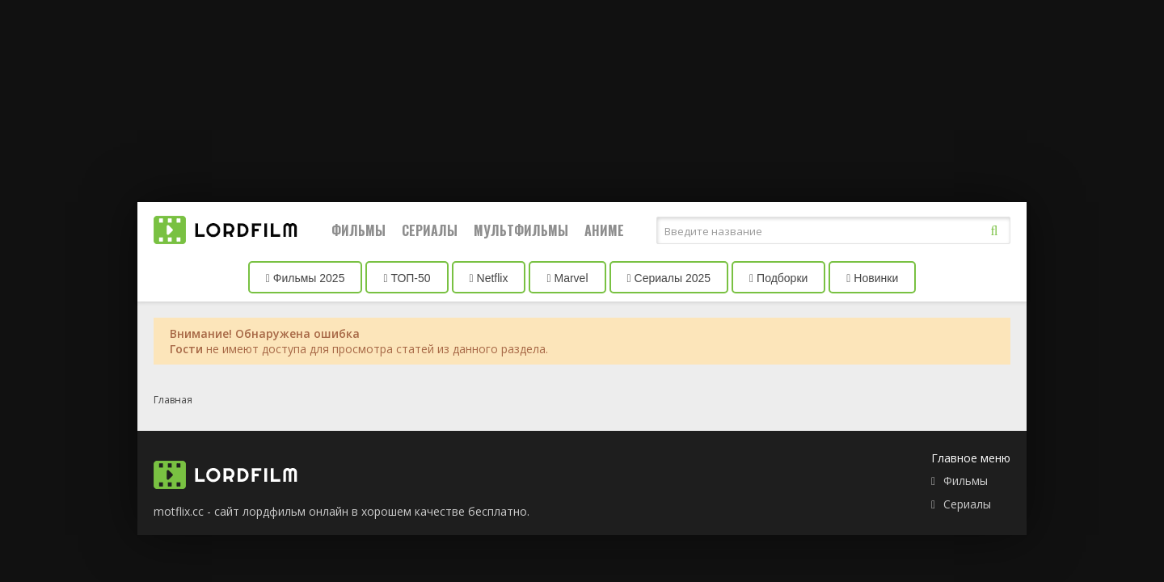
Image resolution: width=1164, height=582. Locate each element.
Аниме (604, 230)
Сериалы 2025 (669, 278)
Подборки (778, 278)
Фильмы (358, 230)
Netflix (489, 278)
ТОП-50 (406, 278)
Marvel (567, 278)
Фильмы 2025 (305, 278)
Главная (173, 400)
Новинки (872, 278)
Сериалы (430, 230)
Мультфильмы (521, 230)
